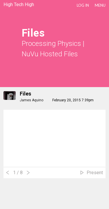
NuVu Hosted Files (50, 54)
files (25, 94)
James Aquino (31, 100)
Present (95, 172)
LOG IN (83, 5)
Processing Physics (51, 43)
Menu (100, 5)
